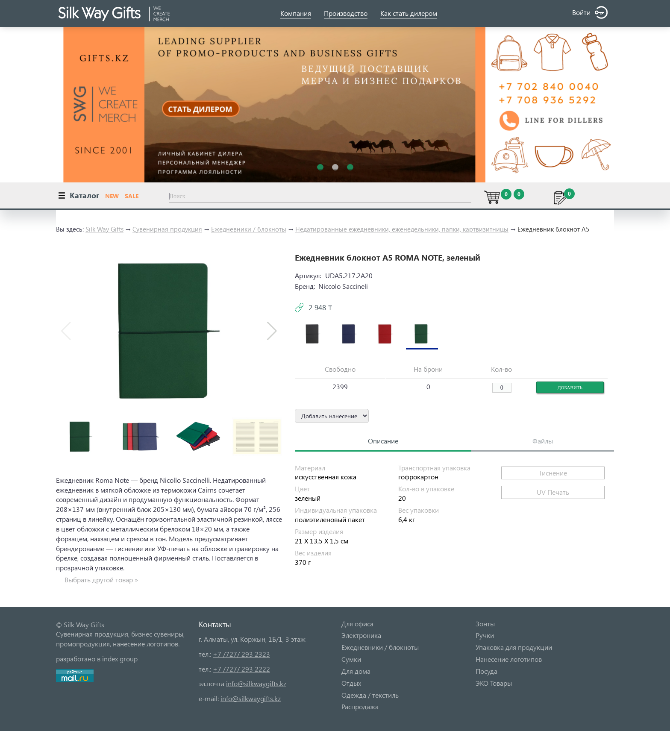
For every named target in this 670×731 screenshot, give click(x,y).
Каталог (84, 195)
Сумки (351, 659)
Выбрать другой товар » (101, 579)
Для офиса (357, 623)
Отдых (351, 682)
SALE (131, 196)
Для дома (355, 670)
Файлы (542, 440)
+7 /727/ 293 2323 (241, 653)
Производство (345, 13)
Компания (295, 13)
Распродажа (360, 706)
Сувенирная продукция (167, 229)
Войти (590, 12)
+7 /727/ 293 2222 (241, 668)
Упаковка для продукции (514, 647)
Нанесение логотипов (509, 659)
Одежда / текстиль (370, 694)
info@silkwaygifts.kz (256, 683)
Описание (383, 440)
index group (120, 658)
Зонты (485, 623)
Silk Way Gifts (104, 229)
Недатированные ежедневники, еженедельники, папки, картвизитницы (401, 229)
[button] (272, 331)
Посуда (486, 670)
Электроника (361, 635)
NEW (112, 196)
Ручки (485, 635)
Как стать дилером (408, 13)
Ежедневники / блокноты (248, 229)
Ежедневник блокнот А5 (553, 229)
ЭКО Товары (494, 682)
